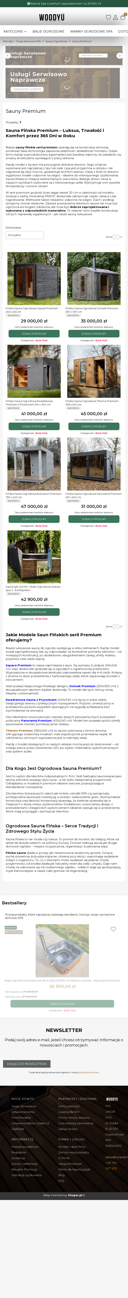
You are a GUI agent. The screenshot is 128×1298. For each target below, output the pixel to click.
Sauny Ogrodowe (56, 41)
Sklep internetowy (62, 1195)
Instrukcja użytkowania (26, 1175)
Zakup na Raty (68, 1129)
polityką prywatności (88, 1072)
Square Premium (19, 665)
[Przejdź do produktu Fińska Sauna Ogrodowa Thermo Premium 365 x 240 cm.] (94, 371)
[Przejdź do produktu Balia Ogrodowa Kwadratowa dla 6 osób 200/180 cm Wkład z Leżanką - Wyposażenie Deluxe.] (62, 950)
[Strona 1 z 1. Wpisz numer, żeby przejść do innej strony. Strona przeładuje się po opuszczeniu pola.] (116, 237)
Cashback (17, 1129)
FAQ (61, 1181)
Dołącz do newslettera (26, 1064)
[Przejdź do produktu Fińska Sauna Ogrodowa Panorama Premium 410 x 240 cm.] (94, 464)
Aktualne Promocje (24, 1169)
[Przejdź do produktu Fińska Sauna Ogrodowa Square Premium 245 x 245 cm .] (34, 278)
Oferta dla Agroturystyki (74, 1169)
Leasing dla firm (69, 1112)
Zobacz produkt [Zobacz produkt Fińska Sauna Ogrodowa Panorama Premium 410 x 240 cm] (94, 519)
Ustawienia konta (22, 1112)
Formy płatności (69, 1106)
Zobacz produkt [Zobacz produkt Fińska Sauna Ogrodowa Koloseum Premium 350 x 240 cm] (34, 519)
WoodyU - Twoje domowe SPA (22, 41)
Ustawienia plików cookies (29, 1123)
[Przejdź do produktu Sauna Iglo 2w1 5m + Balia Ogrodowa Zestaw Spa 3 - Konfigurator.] (34, 556)
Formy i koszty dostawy (74, 1117)
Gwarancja (18, 1158)
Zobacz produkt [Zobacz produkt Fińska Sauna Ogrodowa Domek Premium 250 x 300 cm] (94, 333)
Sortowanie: (13, 227)
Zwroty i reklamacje (24, 1164)
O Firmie (64, 1158)
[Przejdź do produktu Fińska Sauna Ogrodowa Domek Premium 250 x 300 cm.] (94, 278)
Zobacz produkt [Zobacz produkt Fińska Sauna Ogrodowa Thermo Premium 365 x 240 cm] (94, 426)
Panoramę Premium (36, 720)
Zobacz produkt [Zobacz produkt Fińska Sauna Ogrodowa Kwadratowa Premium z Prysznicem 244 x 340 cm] (34, 426)
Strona (109, 237)
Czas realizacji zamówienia (75, 1123)
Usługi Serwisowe (70, 1164)
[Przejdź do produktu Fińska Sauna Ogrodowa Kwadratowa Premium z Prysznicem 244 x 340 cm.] (34, 371)
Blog (61, 1175)
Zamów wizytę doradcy (73, 1152)
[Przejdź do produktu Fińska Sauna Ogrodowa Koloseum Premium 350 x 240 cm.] (34, 464)
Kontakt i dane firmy (72, 1147)
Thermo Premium (19, 730)
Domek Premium (83, 686)
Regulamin (18, 1152)
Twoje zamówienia (23, 1106)
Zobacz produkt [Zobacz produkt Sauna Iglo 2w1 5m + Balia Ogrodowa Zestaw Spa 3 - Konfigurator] (34, 612)
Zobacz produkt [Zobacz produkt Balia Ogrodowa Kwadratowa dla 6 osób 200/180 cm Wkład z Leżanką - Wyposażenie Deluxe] (62, 1003)
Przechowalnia (21, 1117)
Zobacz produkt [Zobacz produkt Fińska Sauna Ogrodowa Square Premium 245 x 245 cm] (34, 333)
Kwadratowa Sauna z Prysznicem (31, 700)
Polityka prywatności (25, 1147)
